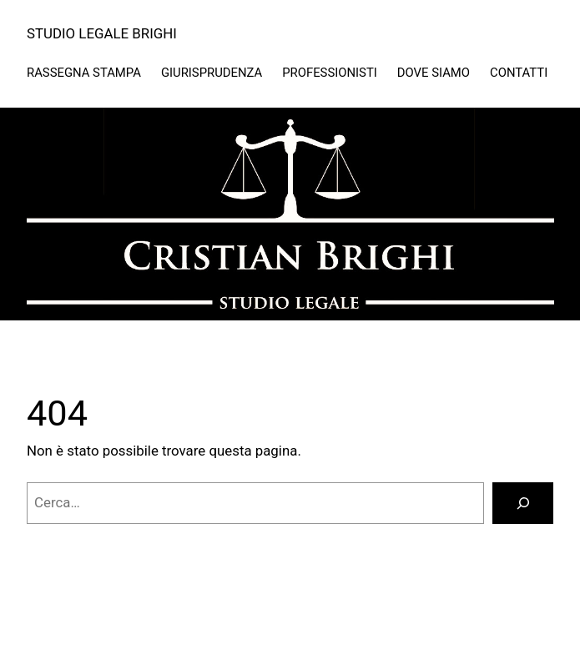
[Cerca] (522, 503)
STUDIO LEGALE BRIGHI (102, 33)
